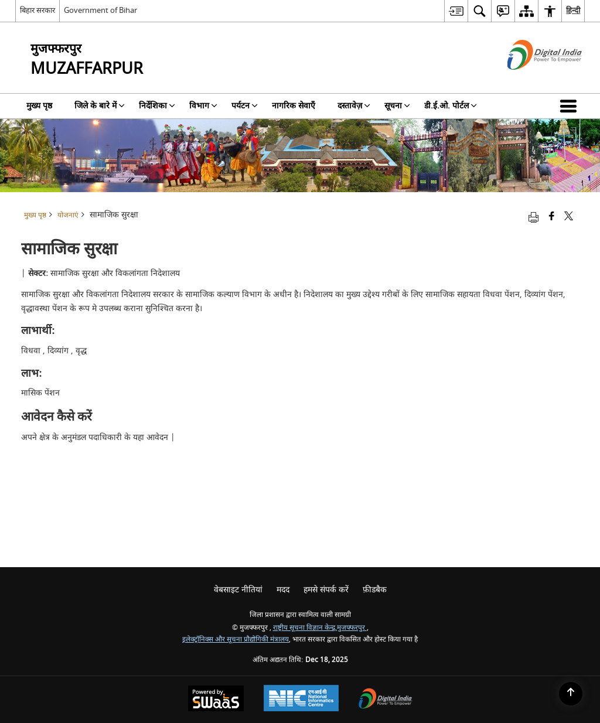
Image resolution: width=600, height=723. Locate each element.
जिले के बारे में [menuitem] (99, 106)
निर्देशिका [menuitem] (157, 106)
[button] (571, 106)
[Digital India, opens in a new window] (385, 700)
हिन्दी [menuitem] (573, 10)
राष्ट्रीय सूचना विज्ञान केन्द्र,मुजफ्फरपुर (320, 628)
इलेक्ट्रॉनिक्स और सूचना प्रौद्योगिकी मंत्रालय (235, 639)
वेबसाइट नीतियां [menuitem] (238, 590)
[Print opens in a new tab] (533, 217)
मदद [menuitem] (283, 590)
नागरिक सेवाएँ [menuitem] (293, 106)
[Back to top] (570, 693)
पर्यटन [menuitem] (244, 106)
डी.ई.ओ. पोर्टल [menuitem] (450, 106)
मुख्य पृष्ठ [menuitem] (39, 106)
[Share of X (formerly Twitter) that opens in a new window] (568, 217)
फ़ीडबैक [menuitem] (375, 590)
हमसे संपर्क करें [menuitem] (326, 590)
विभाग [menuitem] (203, 106)
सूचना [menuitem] (397, 106)
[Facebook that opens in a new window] (551, 217)
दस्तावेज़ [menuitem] (354, 106)
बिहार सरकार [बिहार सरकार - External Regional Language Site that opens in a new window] (37, 10)
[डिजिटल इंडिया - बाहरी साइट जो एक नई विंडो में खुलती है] (530, 80)
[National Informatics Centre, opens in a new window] (301, 699)
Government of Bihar (100, 10)
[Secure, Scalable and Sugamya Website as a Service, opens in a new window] (216, 700)
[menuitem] (456, 11)
